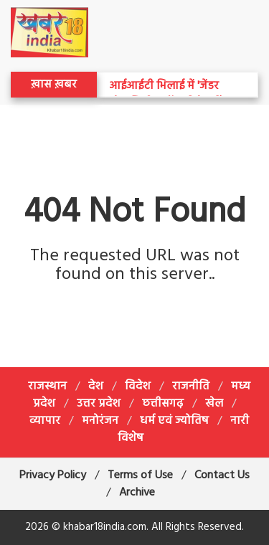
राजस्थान (47, 386)
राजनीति (190, 386)
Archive (137, 492)
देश (95, 386)
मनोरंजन (100, 421)
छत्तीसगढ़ (163, 403)
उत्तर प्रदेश (99, 403)
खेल (214, 403)
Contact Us (222, 475)
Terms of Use (140, 475)
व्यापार (44, 421)
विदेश (138, 386)
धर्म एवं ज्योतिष (174, 421)
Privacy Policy (52, 475)
